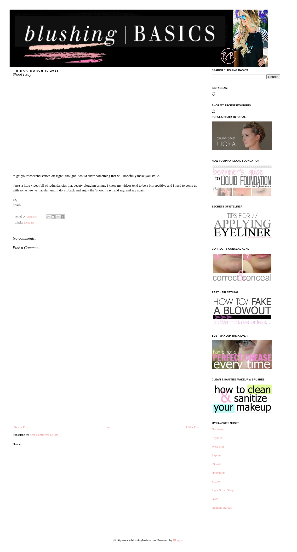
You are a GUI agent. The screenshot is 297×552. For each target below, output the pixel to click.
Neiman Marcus (222, 507)
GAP (215, 499)
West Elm (218, 446)
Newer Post (21, 427)
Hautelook (218, 473)
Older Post (192, 427)
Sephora (217, 438)
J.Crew (216, 481)
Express (217, 455)
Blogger (178, 540)
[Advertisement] (107, 389)
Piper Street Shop (223, 490)
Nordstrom (218, 429)
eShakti (216, 464)
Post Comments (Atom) (45, 435)
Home (107, 427)
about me (28, 222)
